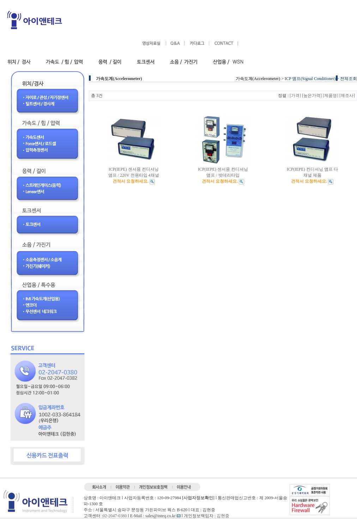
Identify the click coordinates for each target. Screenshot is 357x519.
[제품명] (330, 95)
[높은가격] (312, 95)
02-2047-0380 (115, 515)
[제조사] (347, 95)
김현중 (223, 515)
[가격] (295, 95)
